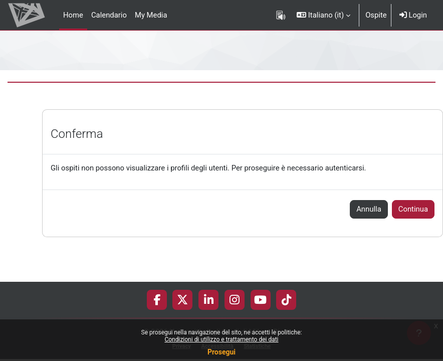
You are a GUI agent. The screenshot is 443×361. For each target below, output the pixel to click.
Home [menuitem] (73, 15)
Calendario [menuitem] (109, 15)
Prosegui (221, 352)
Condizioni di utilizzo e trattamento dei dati (221, 339)
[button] (323, 15)
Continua (413, 209)
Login (413, 15)
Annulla (368, 209)
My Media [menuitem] (151, 15)
